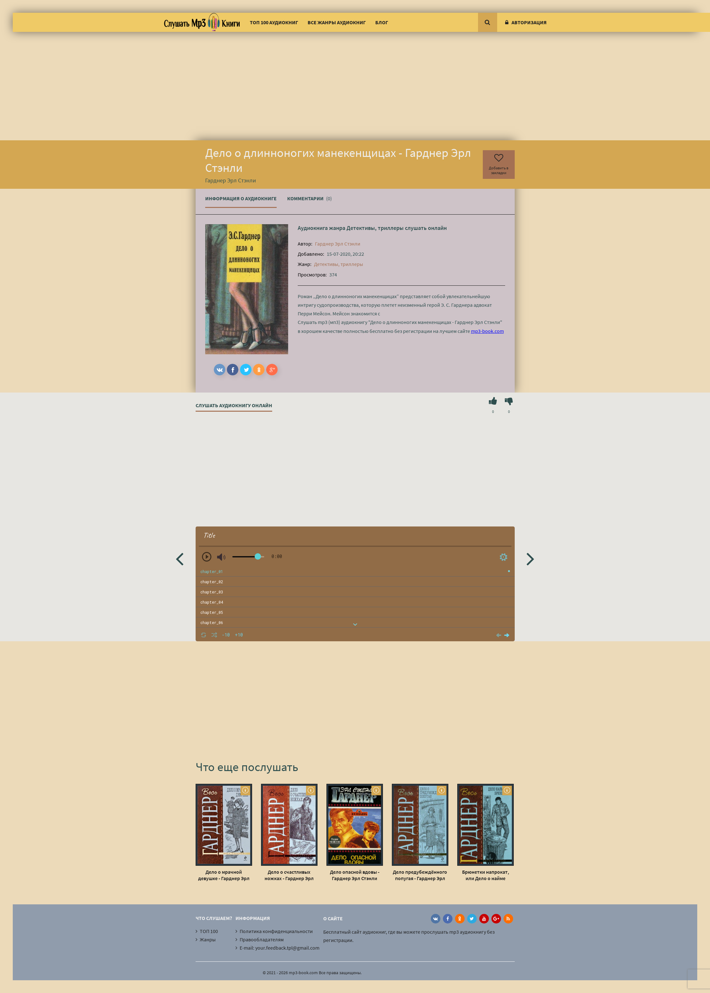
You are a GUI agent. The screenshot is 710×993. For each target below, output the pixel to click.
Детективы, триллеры (375, 228)
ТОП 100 (209, 931)
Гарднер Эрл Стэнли (337, 243)
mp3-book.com (487, 331)
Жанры (208, 939)
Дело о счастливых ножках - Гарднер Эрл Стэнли (289, 875)
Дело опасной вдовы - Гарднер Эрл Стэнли (354, 875)
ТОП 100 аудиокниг (274, 22)
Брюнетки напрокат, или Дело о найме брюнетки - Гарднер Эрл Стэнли (485, 875)
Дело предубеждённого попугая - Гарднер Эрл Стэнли (420, 875)
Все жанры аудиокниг (337, 22)
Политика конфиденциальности (276, 931)
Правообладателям (262, 939)
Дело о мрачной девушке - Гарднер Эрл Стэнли (224, 875)
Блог (381, 22)
